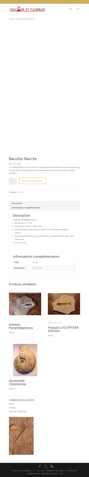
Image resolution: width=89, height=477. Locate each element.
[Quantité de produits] (12, 181)
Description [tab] (17, 203)
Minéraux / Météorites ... (19, 411)
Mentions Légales (49, 473)
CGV (61, 473)
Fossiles (19, 19)
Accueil (11, 19)
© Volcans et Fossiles (21, 470)
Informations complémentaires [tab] (26, 207)
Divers (11, 404)
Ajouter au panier (32, 181)
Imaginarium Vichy (54, 470)
